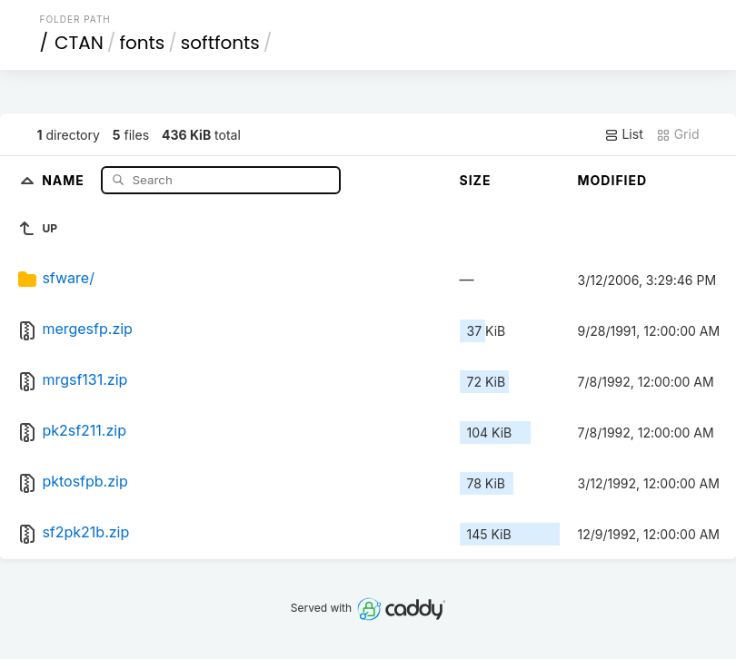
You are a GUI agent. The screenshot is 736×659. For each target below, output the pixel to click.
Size (476, 180)
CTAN (79, 42)
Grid (678, 134)
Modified (613, 180)
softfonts (220, 42)
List (623, 134)
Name (65, 179)
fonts (141, 42)
